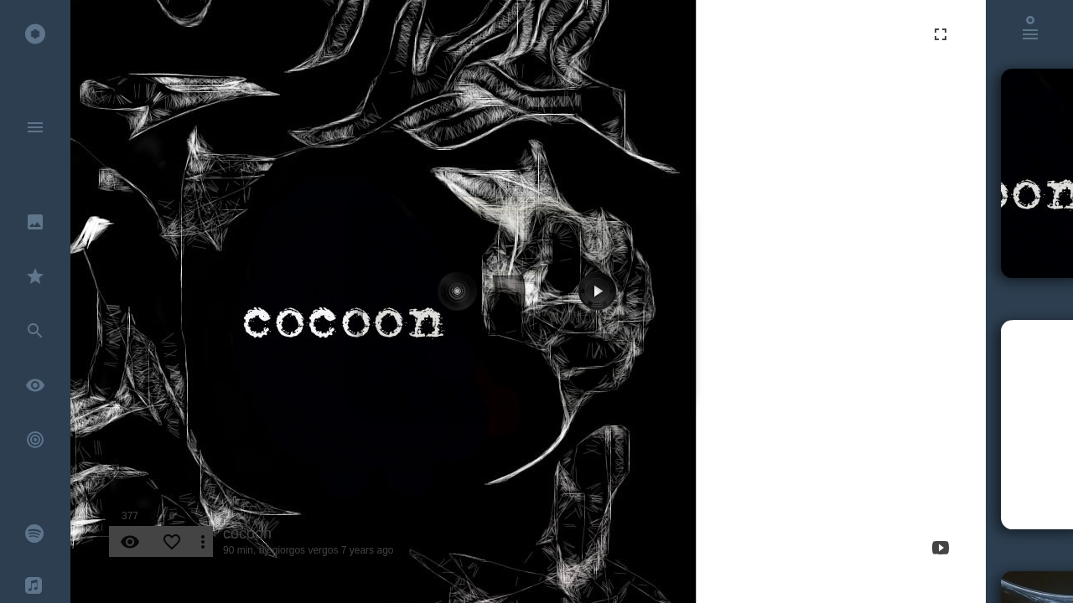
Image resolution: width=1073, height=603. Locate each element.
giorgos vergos (305, 550)
